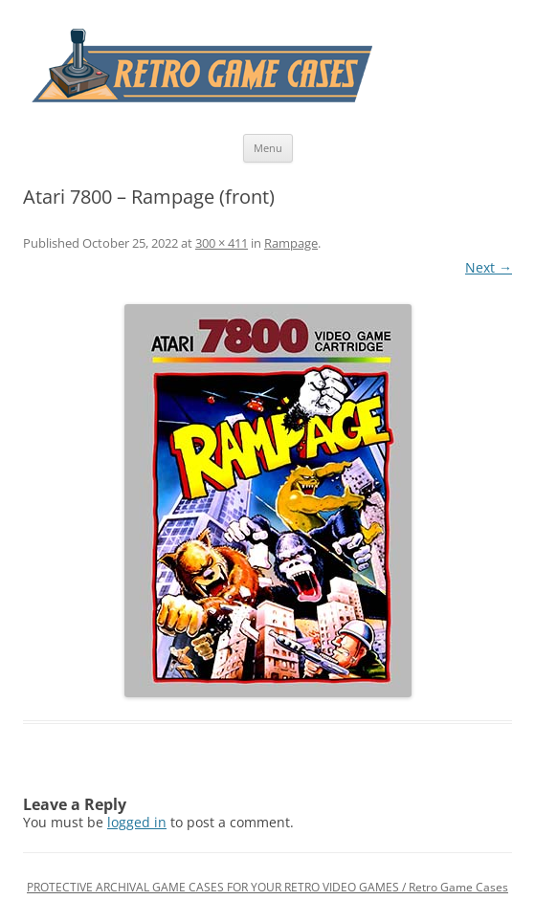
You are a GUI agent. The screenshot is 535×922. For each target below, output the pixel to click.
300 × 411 (221, 243)
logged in (137, 822)
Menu (268, 148)
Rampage (291, 243)
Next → (488, 267)
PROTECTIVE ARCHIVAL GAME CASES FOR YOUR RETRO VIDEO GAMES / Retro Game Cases (267, 887)
